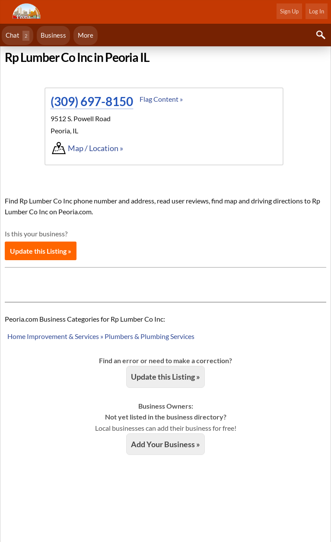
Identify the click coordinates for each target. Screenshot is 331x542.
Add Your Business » (165, 444)
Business (53, 35)
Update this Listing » (40, 251)
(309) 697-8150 (92, 101)
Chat (17, 36)
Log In (316, 11)
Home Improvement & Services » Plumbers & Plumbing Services (100, 336)
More (85, 35)
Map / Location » (95, 148)
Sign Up (289, 11)
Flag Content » (161, 99)
